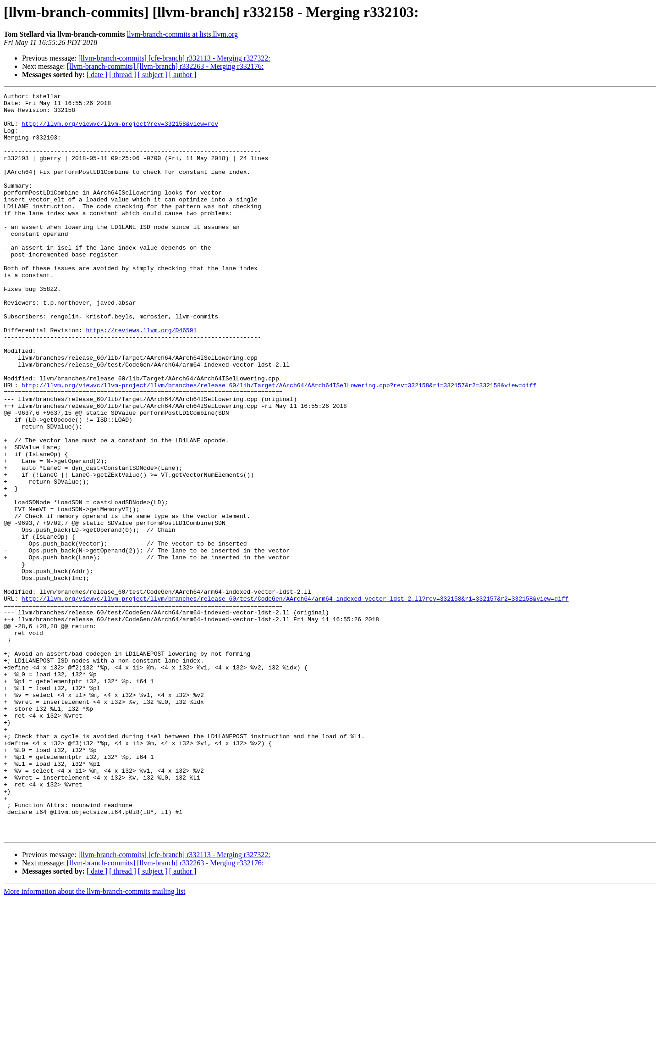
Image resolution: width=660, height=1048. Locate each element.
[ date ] (97, 74)
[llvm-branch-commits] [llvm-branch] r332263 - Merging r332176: (165, 66)
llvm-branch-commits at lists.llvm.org (182, 34)
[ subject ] (152, 74)
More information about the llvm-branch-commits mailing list (94, 1040)
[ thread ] (122, 74)
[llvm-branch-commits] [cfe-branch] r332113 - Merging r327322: (174, 58)
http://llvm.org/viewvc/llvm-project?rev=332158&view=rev (120, 130)
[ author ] (183, 74)
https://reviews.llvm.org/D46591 (141, 378)
